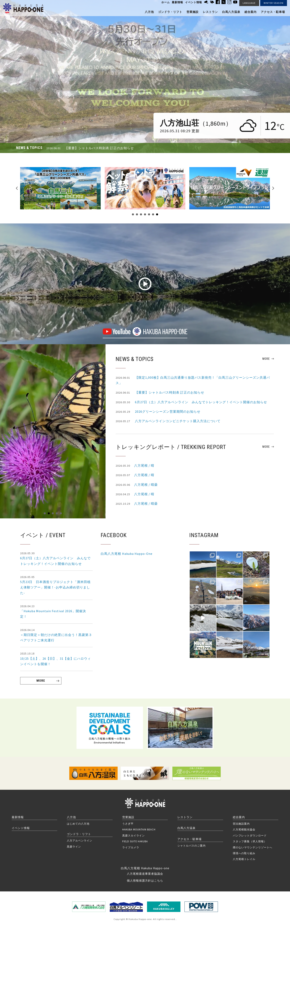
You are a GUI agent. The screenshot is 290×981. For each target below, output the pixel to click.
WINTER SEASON (273, 2)
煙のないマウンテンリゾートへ (252, 847)
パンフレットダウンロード (250, 835)
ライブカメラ (130, 847)
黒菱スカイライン (133, 835)
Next (273, 188)
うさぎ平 (128, 823)
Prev (17, 188)
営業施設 (192, 12)
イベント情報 (193, 2)
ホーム (165, 2)
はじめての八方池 (78, 823)
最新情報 (177, 2)
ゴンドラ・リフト (170, 12)
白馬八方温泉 (231, 12)
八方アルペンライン (79, 840)
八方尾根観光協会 (244, 829)
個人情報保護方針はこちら (145, 880)
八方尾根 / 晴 (135, 465)
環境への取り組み (244, 853)
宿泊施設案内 (241, 823)
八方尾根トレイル (244, 859)
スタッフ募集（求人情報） (250, 841)
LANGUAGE (249, 2)
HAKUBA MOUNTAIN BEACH (138, 829)
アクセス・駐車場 (273, 12)
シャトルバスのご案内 (191, 845)
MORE (266, 358)
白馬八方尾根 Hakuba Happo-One (126, 554)
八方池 (149, 12)
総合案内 (250, 12)
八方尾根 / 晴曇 (137, 485)
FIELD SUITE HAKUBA (135, 841)
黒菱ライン (74, 846)
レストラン (210, 12)
